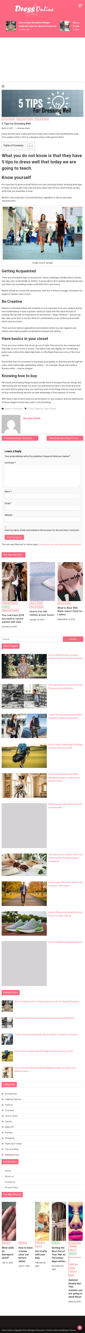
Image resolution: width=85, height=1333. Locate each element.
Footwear (9, 1110)
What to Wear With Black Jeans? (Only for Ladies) (69, 611)
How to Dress (8, 119)
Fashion (5, 607)
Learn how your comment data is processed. (60, 544)
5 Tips (30, 408)
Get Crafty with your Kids (41, 1254)
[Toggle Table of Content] (28, 146)
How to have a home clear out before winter (26, 1254)
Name (8, 491)
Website (8, 515)
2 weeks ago (24, 29)
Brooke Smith (24, 128)
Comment (10, 463)
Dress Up (38, 408)
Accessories (11, 1094)
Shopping (9, 1138)
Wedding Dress (12, 1155)
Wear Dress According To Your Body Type (66, 438)
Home (8, 1171)
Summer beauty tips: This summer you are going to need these (75, 1288)
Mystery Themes (69, 1330)
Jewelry (8, 1121)
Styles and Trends (24, 119)
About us (9, 1176)
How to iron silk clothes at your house (42, 613)
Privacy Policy (11, 1187)
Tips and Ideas (41, 119)
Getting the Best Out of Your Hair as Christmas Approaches (59, 1254)
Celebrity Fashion (9, 603)
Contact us (10, 1182)
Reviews (9, 1132)
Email (8, 503)
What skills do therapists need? (8, 1252)
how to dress (50, 408)
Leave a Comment (13, 408)
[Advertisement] (42, 60)
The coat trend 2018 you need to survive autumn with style (13, 618)
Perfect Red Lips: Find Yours (19, 438)
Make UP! (9, 1127)
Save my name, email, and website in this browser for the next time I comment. (42, 530)
